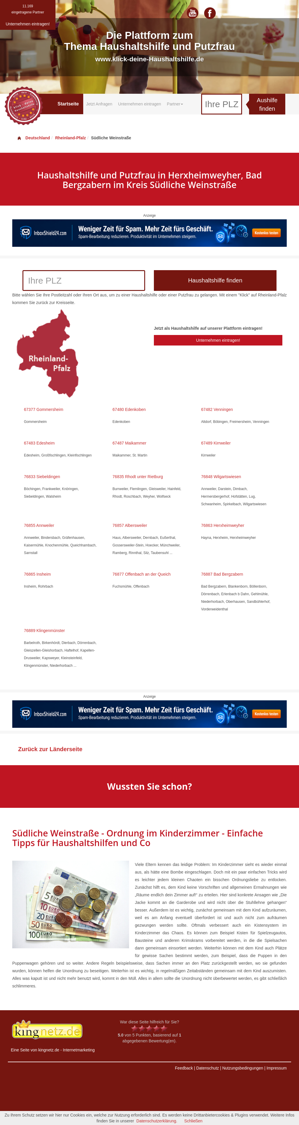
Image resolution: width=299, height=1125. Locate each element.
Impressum (277, 1068)
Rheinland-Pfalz (70, 138)
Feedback (184, 1068)
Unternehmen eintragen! (218, 340)
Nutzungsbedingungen (242, 1068)
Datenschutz (207, 1068)
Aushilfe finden (267, 104)
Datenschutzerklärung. (156, 1121)
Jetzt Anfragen (99, 104)
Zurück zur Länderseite (50, 749)
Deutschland (33, 138)
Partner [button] (175, 104)
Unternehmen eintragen (139, 104)
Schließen (193, 1121)
